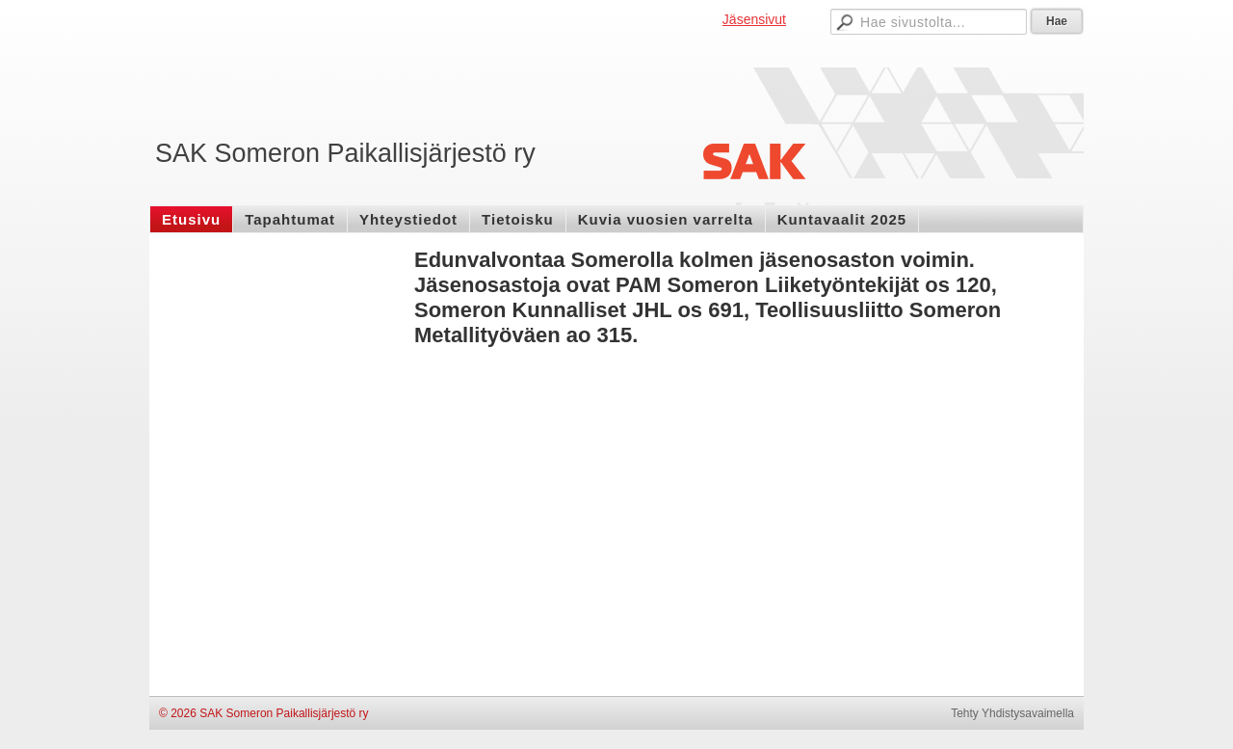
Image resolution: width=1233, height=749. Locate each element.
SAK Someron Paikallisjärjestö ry (345, 153)
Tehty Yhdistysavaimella (1012, 713)
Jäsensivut (754, 19)
